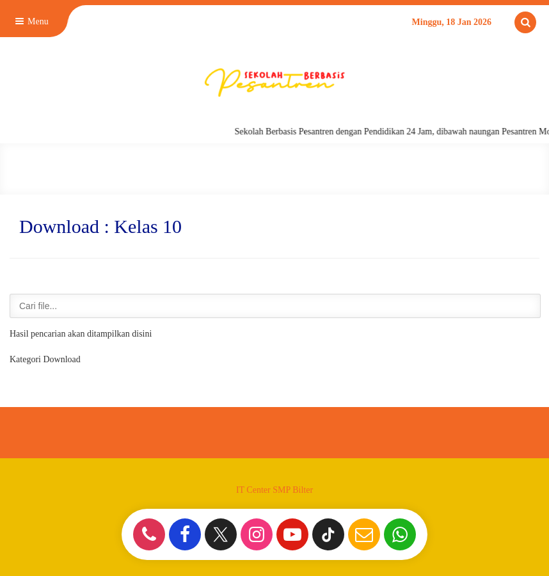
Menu (31, 21)
